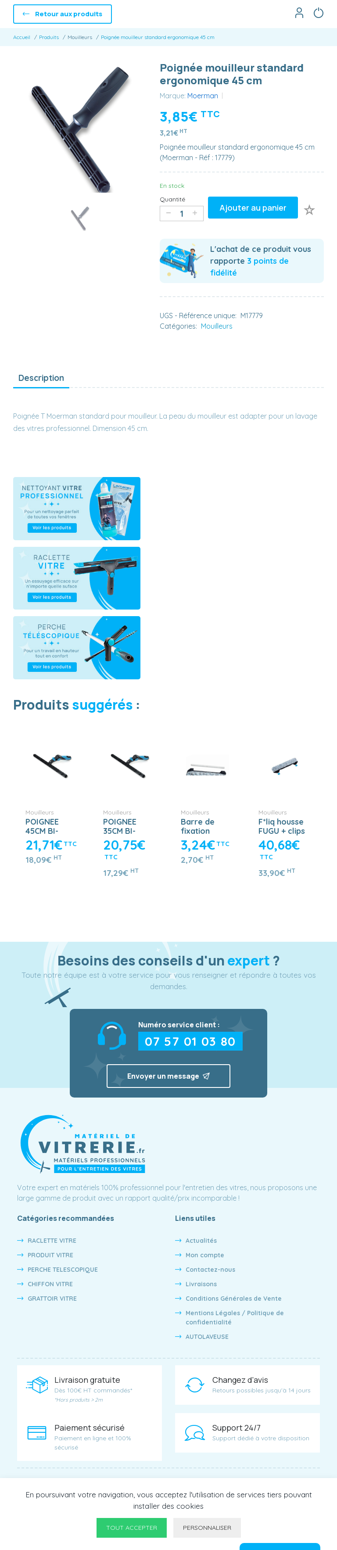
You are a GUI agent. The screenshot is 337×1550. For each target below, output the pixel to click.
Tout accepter (131, 1528)
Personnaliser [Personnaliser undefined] (207, 1528)
